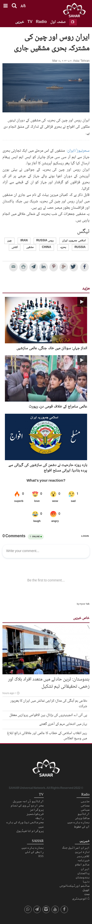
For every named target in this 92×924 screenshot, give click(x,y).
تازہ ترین (82, 852)
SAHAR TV (46, 769)
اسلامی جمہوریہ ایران (74, 240)
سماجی (85, 805)
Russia (80, 247)
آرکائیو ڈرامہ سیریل (28, 801)
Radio (41, 22)
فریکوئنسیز (35, 814)
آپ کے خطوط (82, 826)
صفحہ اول (58, 22)
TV (29, 22)
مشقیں (29, 247)
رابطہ (39, 818)
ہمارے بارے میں (78, 822)
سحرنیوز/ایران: (78, 150)
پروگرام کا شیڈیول (30, 831)
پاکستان (84, 873)
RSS (40, 856)
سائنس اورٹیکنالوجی (75, 885)
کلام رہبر (83, 856)
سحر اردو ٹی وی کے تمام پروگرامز (27, 807)
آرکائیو (84, 814)
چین (9, 240)
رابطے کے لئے (34, 852)
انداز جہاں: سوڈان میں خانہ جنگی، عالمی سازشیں (51, 348)
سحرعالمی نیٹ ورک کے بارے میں (25, 824)
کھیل (86, 890)
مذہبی (85, 801)
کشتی (15, 247)
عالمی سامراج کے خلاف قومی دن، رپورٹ (58, 407)
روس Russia (44, 240)
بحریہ (63, 247)
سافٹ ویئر (82, 818)
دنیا (86, 881)
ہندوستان (83, 877)
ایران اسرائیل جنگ (76, 847)
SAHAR (76, 11)
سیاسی (85, 809)
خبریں (19, 22)
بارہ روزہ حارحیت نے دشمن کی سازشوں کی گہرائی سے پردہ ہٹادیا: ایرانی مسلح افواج (47, 468)
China (46, 247)
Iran (23, 240)
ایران (85, 869)
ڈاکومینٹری (81, 898)
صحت (87, 894)
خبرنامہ (84, 860)
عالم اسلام (82, 864)
